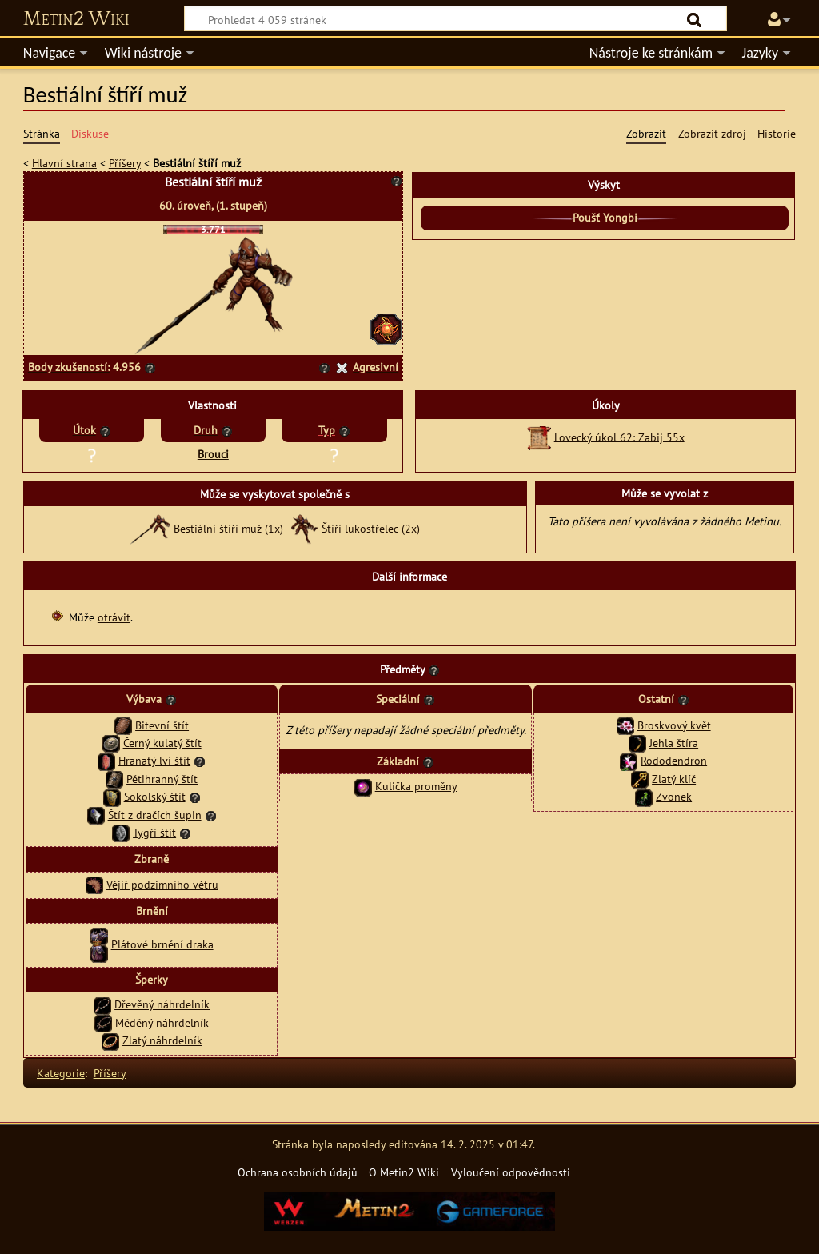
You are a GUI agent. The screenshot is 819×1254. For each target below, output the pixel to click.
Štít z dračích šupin (155, 814)
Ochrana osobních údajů (298, 1172)
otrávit (114, 617)
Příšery (125, 162)
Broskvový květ (674, 725)
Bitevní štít (162, 725)
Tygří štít (154, 832)
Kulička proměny (416, 785)
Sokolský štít (155, 796)
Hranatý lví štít (154, 760)
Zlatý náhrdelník (162, 1040)
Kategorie (61, 1072)
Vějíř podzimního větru (162, 884)
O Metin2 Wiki (404, 1172)
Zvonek (674, 796)
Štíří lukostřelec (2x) (371, 527)
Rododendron (674, 760)
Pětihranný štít (162, 778)
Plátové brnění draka (162, 944)
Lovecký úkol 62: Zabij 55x (619, 436)
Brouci (213, 453)
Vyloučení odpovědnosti (510, 1172)
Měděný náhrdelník (162, 1022)
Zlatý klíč (674, 778)
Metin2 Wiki (76, 19)
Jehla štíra (673, 742)
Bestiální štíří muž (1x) (228, 527)
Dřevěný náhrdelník (162, 1004)
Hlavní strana (64, 162)
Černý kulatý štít (162, 742)
